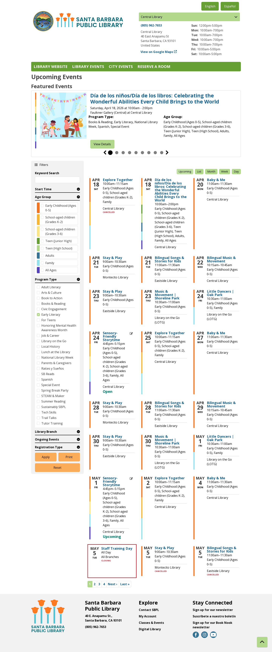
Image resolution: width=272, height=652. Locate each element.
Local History (50, 346)
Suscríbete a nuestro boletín (214, 616)
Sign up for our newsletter (213, 610)
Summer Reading (53, 401)
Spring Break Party (54, 390)
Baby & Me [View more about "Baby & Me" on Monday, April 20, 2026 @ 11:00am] (216, 179)
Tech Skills (48, 412)
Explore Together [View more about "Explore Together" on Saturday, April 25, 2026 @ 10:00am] (170, 333)
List (199, 171)
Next (167, 152)
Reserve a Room (154, 66)
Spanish (47, 379)
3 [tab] (123, 152)
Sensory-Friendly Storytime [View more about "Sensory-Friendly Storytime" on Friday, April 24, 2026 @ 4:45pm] (111, 336)
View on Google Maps (157, 52)
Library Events (88, 66)
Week (224, 171)
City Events (121, 66)
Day (236, 171)
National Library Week (57, 357)
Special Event (50, 385)
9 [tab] (161, 152)
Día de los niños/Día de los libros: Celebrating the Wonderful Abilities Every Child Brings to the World (154, 98)
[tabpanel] (136, 120)
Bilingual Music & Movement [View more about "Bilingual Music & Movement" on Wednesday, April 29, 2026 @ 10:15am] (221, 404)
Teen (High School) (58, 248)
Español (230, 6)
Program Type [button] (46, 279)
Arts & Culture (51, 293)
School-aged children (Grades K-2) (60, 219)
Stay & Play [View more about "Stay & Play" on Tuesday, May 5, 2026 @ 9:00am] (164, 547)
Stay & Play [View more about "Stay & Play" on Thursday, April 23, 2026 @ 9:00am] (112, 291)
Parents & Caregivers (56, 363)
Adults (49, 255)
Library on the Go (53, 341)
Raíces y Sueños (52, 368)
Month (211, 171)
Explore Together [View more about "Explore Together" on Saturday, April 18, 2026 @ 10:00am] (118, 179)
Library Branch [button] (46, 432)
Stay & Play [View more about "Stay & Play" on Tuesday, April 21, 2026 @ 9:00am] (112, 257)
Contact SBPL (149, 610)
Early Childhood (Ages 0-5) (60, 208)
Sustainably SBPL (53, 407)
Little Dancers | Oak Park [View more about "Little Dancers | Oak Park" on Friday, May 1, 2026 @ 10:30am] (220, 438)
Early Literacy (50, 314)
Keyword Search (47, 173)
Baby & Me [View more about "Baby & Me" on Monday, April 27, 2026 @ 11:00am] (216, 333)
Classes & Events (151, 623)
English (210, 6)
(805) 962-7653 (151, 25)
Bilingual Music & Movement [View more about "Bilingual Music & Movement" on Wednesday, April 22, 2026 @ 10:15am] (221, 259)
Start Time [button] (43, 189)
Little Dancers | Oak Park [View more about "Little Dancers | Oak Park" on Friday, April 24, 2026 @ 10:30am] (220, 293)
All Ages (50, 270)
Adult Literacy (51, 287)
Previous (105, 152)
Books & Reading (53, 304)
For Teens (48, 320)
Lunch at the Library (55, 352)
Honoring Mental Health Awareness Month (58, 327)
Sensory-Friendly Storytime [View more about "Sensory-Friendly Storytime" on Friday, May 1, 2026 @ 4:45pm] (111, 481)
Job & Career (50, 335)
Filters (44, 164)
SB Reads (47, 374)
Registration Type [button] (49, 447)
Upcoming (185, 171)
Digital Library (150, 629)
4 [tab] (129, 152)
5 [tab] (136, 152)
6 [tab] (142, 152)
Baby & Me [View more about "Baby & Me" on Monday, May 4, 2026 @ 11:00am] (216, 478)
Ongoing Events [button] (47, 439)
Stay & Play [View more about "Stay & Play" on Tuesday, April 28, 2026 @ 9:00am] (112, 402)
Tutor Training (52, 423)
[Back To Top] (262, 642)
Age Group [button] (43, 197)
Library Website (50, 66)
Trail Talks (48, 418)
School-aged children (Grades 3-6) (60, 231)
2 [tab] (116, 152)
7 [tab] (149, 152)
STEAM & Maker (52, 396)
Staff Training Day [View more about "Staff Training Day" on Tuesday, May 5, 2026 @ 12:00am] (116, 548)
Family (49, 263)
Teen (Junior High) (58, 241)
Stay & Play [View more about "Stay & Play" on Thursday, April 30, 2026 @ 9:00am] (112, 436)
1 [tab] (110, 152)
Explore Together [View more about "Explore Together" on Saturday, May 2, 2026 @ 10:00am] (170, 478)
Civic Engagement (53, 309)
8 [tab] (155, 152)
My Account (147, 616)
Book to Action (51, 298)
